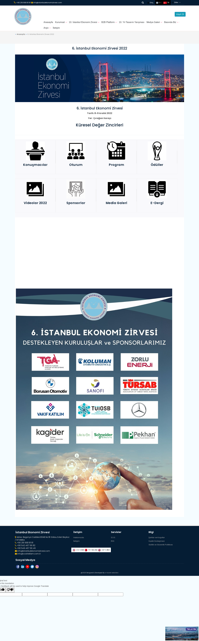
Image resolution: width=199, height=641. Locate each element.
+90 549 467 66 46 (25, 550)
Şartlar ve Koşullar (157, 540)
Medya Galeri (163, 22)
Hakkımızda (78, 540)
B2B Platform (113, 22)
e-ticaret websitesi (111, 576)
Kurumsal (61, 22)
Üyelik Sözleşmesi (157, 543)
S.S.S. (113, 540)
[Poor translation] (10, 593)
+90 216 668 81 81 (23, 2)
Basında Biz (50, 29)
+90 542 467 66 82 (25, 547)
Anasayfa (49, 22)
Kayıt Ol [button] (180, 14)
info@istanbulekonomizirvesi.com (46, 2)
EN (158, 2)
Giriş (150, 2)
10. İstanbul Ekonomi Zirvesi (86, 22)
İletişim (75, 29)
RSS (112, 543)
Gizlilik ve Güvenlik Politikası (161, 547)
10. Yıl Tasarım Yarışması (139, 22)
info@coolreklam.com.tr (28, 556)
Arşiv (64, 29)
